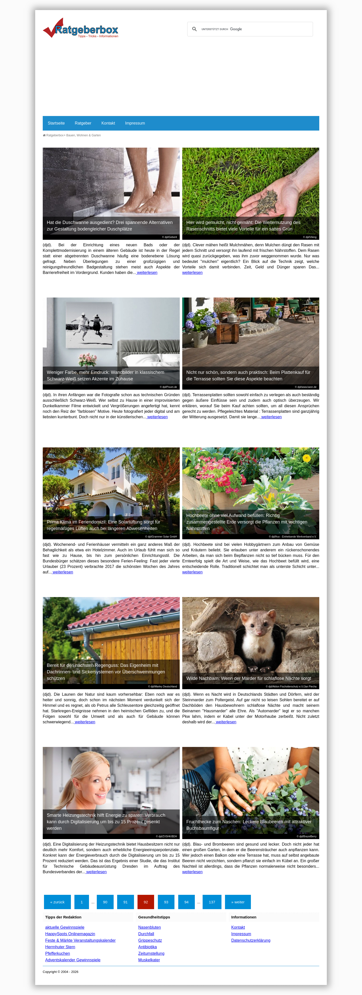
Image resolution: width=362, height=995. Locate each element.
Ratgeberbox (53, 135)
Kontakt (108, 123)
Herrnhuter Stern (60, 947)
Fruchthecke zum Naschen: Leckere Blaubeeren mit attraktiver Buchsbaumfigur (248, 825)
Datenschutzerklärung (250, 940)
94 (187, 902)
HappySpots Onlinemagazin (70, 934)
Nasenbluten (149, 927)
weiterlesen (146, 272)
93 (166, 902)
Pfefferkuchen (57, 953)
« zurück (57, 902)
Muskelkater (149, 960)
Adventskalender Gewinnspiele (73, 960)
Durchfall (146, 934)
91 (125, 902)
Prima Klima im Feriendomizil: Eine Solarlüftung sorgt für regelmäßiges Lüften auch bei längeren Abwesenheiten (103, 525)
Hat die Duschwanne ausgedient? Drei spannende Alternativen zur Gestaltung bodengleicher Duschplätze (109, 225)
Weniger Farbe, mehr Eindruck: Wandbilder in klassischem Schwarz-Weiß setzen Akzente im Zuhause (105, 375)
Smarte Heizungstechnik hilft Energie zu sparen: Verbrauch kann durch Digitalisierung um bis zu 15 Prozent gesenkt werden (106, 822)
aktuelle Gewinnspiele (64, 927)
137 (212, 902)
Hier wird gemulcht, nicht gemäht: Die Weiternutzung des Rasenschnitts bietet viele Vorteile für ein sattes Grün (243, 225)
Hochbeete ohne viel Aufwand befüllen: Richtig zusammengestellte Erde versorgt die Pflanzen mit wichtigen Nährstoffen (246, 522)
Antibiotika (147, 947)
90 (105, 902)
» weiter (238, 902)
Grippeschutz (150, 940)
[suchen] (249, 29)
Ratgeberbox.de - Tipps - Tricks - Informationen (80, 28)
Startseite (56, 123)
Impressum (135, 123)
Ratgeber (83, 123)
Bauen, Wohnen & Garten (83, 135)
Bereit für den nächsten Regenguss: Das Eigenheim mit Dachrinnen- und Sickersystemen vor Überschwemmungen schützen (106, 672)
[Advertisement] (181, 78)
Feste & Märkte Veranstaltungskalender (80, 940)
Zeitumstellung (151, 953)
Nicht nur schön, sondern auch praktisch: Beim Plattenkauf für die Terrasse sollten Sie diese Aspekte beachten (248, 375)
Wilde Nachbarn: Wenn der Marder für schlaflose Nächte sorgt (248, 678)
